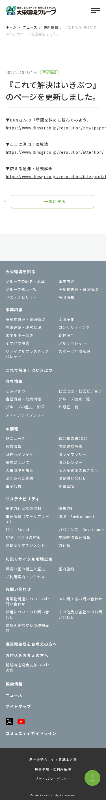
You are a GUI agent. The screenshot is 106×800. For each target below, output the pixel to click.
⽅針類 (64, 545)
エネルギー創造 (19, 335)
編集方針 (66, 508)
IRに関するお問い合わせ (80, 599)
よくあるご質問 (19, 478)
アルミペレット (72, 343)
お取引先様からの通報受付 (27, 628)
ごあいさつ (15, 391)
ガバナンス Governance (82, 530)
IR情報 (12, 429)
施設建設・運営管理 (23, 327)
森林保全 (66, 335)
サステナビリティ (21, 297)
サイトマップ (18, 706)
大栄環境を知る (21, 272)
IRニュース (15, 438)
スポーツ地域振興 (74, 351)
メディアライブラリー (25, 415)
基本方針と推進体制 (23, 508)
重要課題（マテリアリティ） (27, 519)
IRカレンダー (70, 462)
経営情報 (13, 447)
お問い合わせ (18, 589)
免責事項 (66, 487)
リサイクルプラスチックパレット (27, 354)
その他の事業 (17, 343)
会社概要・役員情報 (23, 399)
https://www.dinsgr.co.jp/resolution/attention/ (55, 152)
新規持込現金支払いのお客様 (27, 667)
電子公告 (13, 487)
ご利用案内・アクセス (25, 577)
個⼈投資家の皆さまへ (78, 470)
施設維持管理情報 (74, 538)
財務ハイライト (19, 455)
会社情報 (14, 381)
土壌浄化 (66, 319)
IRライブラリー (72, 455)
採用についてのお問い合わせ (27, 614)
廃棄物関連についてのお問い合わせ (27, 601)
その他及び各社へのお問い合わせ (80, 614)
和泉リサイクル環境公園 (29, 559)
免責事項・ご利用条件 (53, 769)
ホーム (11, 27)
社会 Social (17, 530)
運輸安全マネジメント (25, 545)
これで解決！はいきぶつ (29, 370)
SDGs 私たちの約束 (23, 538)
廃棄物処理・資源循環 (78, 289)
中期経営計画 (70, 447)
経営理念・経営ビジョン (80, 391)
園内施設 (66, 569)
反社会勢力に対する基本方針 (53, 760)
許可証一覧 (68, 407)
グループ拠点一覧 (21, 289)
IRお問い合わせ (72, 478)
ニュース (30, 27)
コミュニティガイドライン (31, 733)
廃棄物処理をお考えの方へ (31, 644)
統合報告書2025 (73, 438)
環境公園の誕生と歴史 (25, 569)
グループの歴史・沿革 (25, 282)
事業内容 (66, 282)
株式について (17, 462)
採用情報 (66, 297)
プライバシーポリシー (53, 779)
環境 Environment (76, 517)
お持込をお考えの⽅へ (27, 655)
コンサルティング (74, 327)
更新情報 (51, 27)
